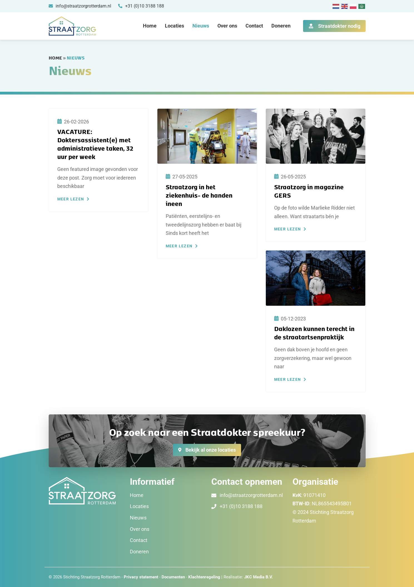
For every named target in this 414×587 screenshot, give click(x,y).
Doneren (281, 26)
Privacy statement (141, 576)
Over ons (227, 26)
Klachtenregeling (204, 576)
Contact (254, 26)
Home (150, 26)
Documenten (174, 576)
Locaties (174, 26)
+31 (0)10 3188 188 (241, 506)
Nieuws (200, 26)
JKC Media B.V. (258, 576)
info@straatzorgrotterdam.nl (251, 495)
